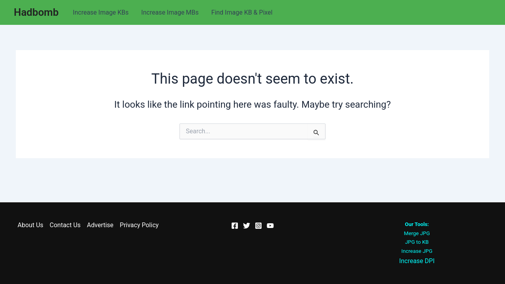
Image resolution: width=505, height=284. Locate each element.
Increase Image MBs (169, 12)
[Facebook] (234, 225)
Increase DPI (417, 261)
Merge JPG (417, 233)
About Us (30, 225)
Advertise (100, 225)
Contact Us (65, 225)
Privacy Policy (139, 225)
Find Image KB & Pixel (242, 12)
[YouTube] (270, 225)
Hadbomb (36, 12)
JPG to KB (417, 242)
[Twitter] (246, 225)
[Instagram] (258, 225)
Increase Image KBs (101, 12)
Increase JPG (416, 251)
